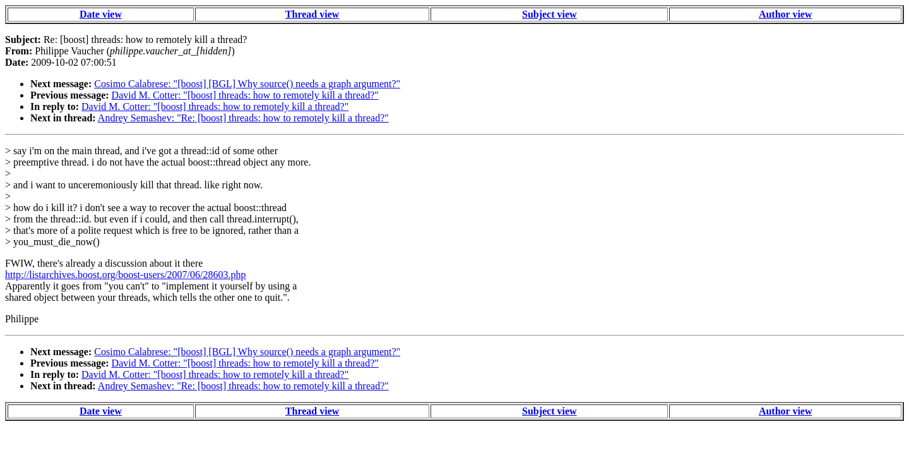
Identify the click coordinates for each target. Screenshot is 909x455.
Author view (785, 14)
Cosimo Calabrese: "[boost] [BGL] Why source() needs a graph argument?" (247, 83)
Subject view (549, 14)
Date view (101, 14)
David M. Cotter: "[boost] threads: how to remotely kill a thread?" (245, 95)
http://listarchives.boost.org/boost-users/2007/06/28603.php (125, 274)
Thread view (312, 14)
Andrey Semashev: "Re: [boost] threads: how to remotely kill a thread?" (243, 117)
